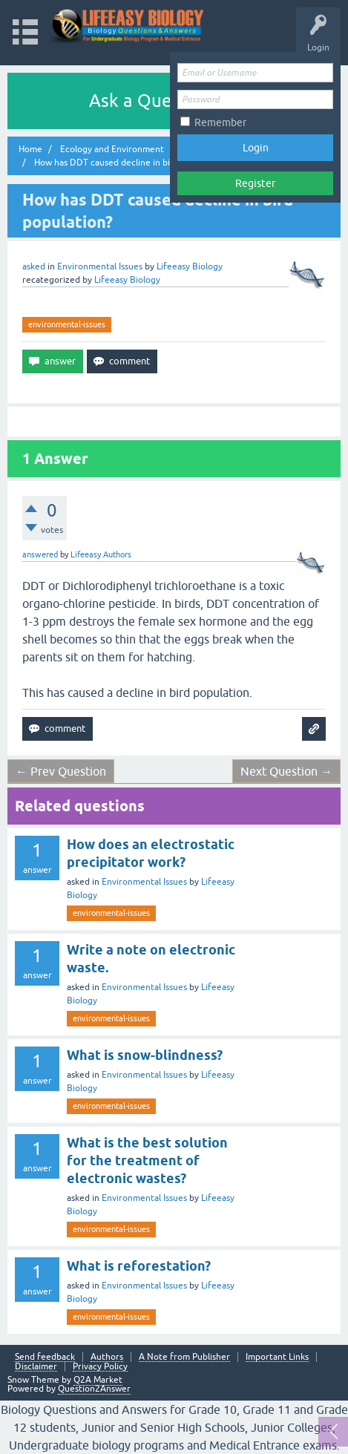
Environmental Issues (99, 266)
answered (40, 554)
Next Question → (286, 771)
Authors (107, 1357)
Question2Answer (94, 1388)
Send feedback (45, 1357)
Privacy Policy (100, 1367)
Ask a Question (150, 101)
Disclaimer (36, 1367)
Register (255, 183)
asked (33, 266)
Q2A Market (97, 1380)
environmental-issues (66, 324)
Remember (220, 122)
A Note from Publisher (184, 1357)
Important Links (277, 1357)
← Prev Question (61, 771)
